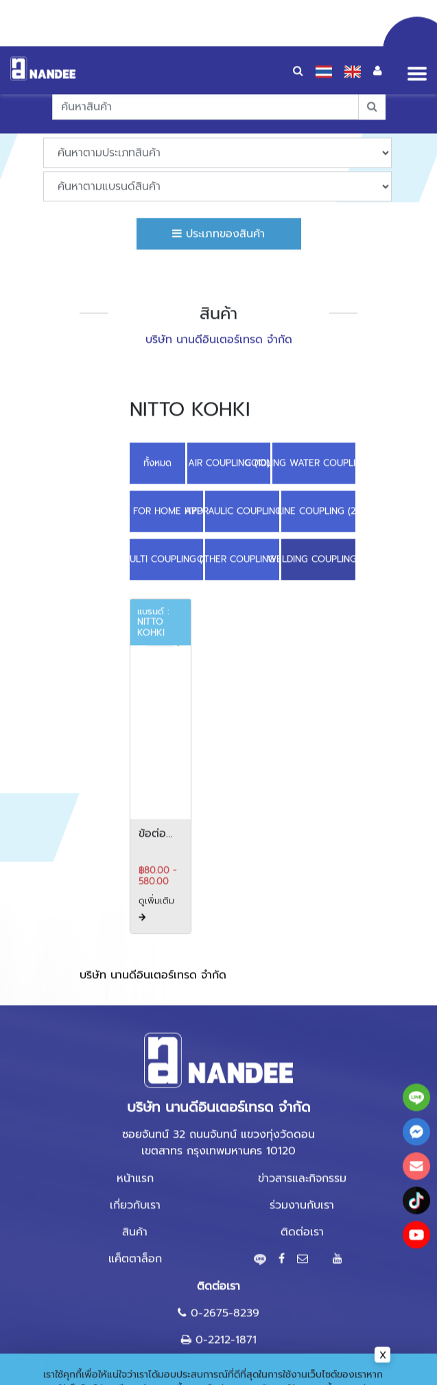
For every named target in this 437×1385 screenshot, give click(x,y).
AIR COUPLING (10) (229, 398)
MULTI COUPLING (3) (167, 494)
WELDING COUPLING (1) (318, 494)
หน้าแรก (135, 1113)
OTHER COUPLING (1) (242, 494)
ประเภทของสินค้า (218, 168)
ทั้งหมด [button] (157, 398)
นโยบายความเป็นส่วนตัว (92, 1338)
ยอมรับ (360, 1364)
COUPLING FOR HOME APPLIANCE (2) (167, 446)
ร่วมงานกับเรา (302, 1140)
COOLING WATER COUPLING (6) (313, 398)
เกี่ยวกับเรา (135, 1140)
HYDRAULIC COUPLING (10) (242, 446)
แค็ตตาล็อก (135, 1194)
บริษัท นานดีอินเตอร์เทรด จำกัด (153, 910)
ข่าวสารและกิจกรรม (302, 1113)
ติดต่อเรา (302, 1167)
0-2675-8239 (225, 1248)
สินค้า (134, 1167)
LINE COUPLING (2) (318, 446)
